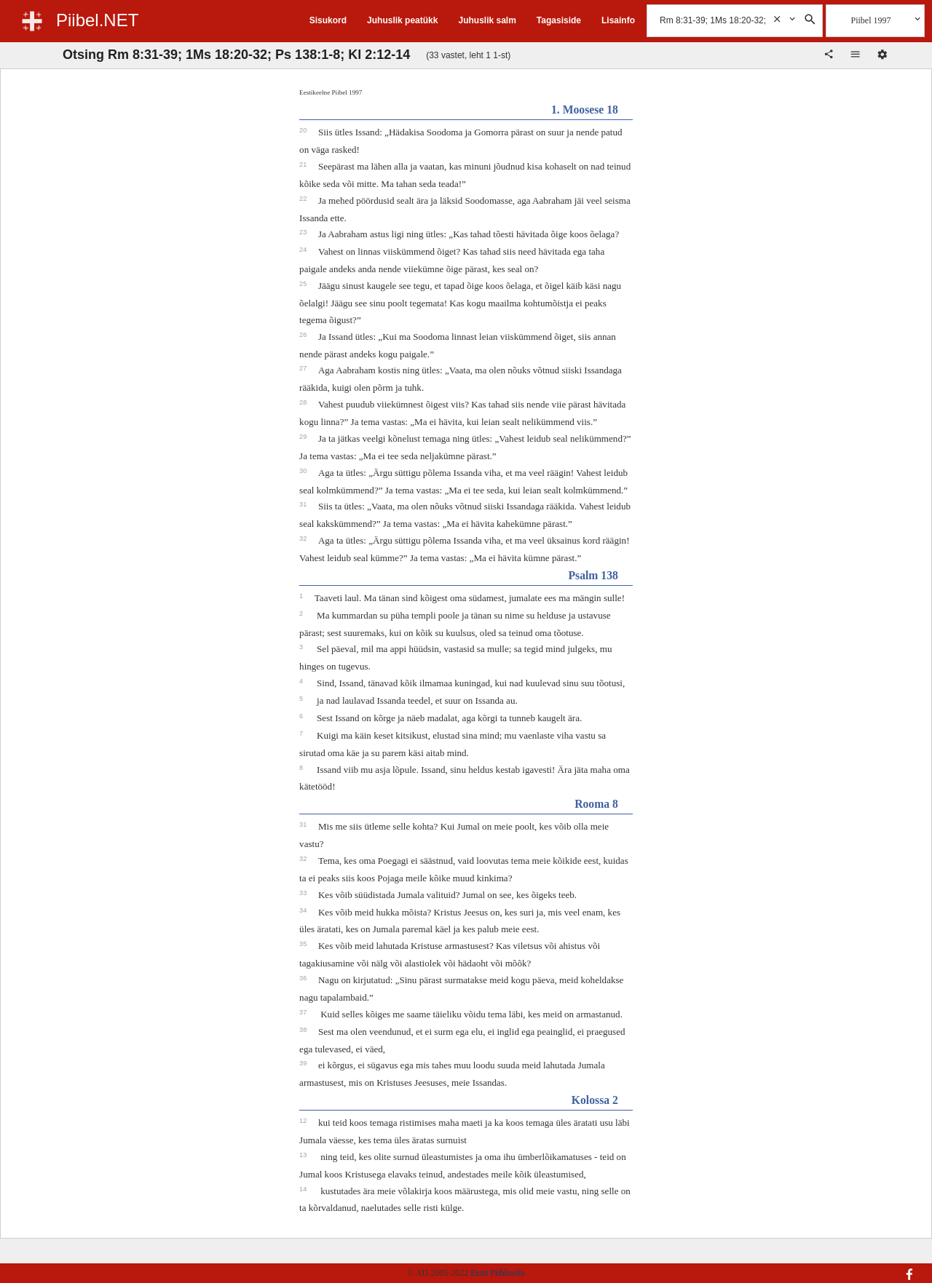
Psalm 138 (592, 575)
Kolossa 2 (595, 1100)
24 (304, 249)
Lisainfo (618, 20)
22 (304, 198)
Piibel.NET (97, 20)
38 (304, 1029)
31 (304, 504)
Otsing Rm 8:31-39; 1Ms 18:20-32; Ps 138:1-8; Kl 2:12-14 (236, 54)
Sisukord (328, 20)
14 (304, 1189)
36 (304, 978)
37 (304, 1012)
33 (304, 893)
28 (304, 402)
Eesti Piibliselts (497, 1273)
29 (304, 436)
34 (304, 910)
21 (304, 164)
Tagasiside (559, 20)
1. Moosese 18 (584, 109)
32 (304, 538)
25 (304, 283)
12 (304, 1120)
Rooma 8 (596, 804)
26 (304, 334)
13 (304, 1155)
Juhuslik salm (487, 20)
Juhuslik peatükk (402, 20)
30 (304, 470)
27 (304, 368)
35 (304, 944)
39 (304, 1063)
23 (304, 232)
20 (304, 130)
